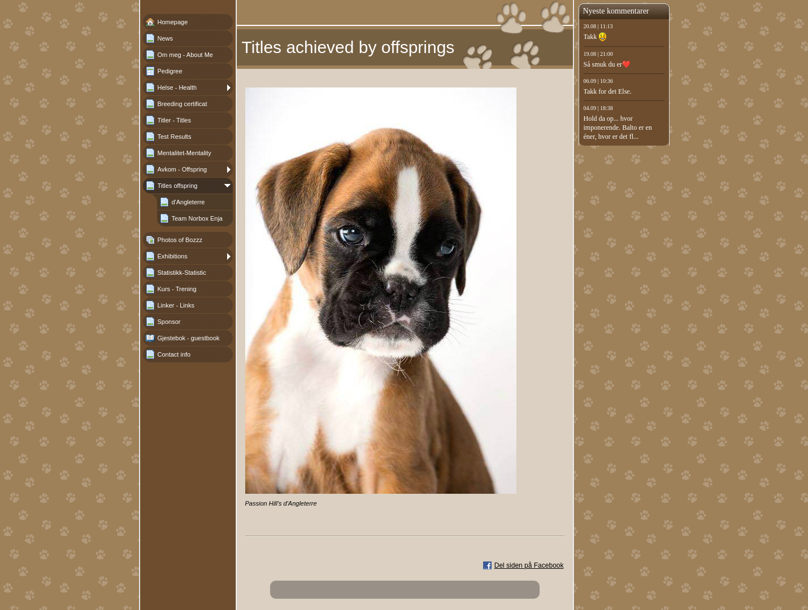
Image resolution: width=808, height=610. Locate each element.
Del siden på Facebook (529, 565)
